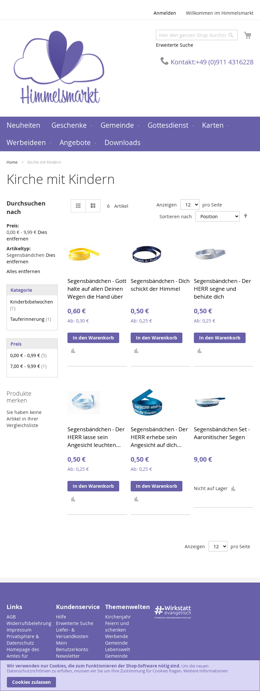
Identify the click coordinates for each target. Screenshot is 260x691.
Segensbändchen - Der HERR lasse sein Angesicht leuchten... (96, 437)
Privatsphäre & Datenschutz (23, 639)
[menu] (130, 134)
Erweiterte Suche (174, 45)
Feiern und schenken (117, 626)
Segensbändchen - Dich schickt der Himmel (160, 284)
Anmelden (165, 13)
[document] (130, 675)
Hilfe (61, 617)
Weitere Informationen (205, 671)
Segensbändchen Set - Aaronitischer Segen (222, 433)
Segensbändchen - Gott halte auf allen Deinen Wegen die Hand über (96, 288)
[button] (73, 350)
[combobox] (197, 35)
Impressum (19, 630)
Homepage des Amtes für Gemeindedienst (25, 656)
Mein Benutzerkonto (72, 646)
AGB (11, 617)
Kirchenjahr (118, 617)
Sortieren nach (175, 216)
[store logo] (59, 67)
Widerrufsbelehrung (29, 623)
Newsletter (68, 656)
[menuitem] (23, 125)
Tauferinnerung (30, 319)
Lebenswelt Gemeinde (117, 652)
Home (13, 162)
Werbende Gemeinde (116, 639)
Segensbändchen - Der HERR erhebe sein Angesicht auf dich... (159, 437)
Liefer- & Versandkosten (72, 633)
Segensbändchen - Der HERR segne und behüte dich (222, 288)
